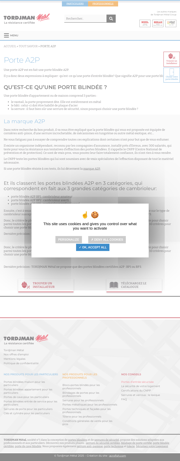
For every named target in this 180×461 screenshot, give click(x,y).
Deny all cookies (107, 239)
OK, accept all (92, 247)
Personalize (68, 239)
